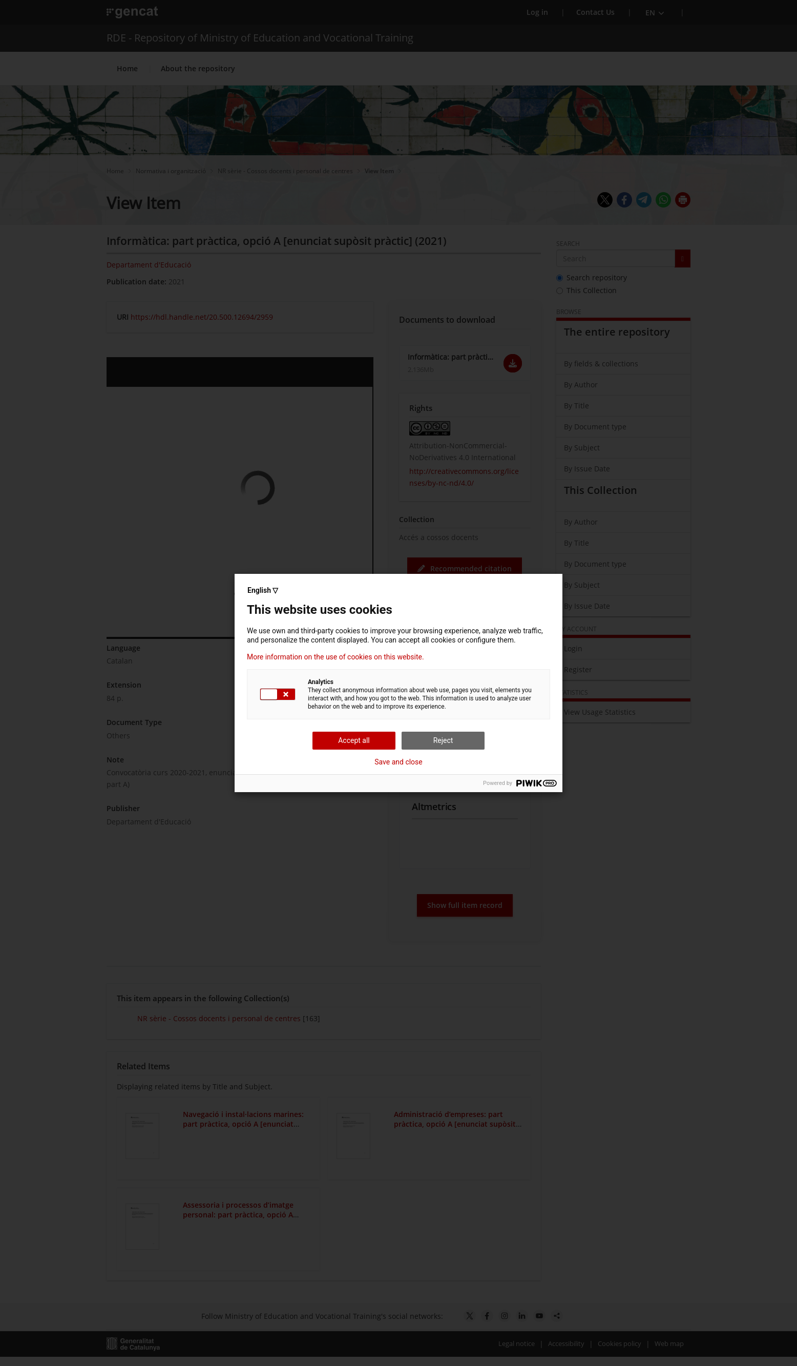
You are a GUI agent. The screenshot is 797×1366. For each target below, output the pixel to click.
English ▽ (262, 590)
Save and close (398, 762)
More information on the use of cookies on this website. (335, 657)
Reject (443, 740)
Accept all (354, 740)
